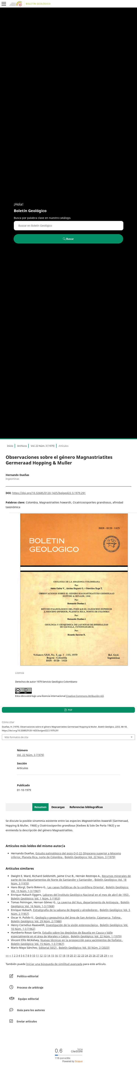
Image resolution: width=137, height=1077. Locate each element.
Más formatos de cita (16, 737)
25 (90, 955)
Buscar (68, 239)
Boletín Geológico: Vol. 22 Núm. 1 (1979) (96, 936)
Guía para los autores (31, 1010)
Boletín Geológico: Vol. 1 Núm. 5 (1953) (35, 898)
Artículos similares (20, 868)
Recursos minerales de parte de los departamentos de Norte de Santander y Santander (71, 877)
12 (41, 955)
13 (44, 955)
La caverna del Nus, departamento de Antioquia (88, 902)
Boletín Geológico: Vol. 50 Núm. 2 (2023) (84, 947)
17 (60, 955)
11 (37, 955)
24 (86, 955)
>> (111, 955)
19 (67, 955)
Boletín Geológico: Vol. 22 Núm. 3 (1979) (90, 857)
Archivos (22, 446)
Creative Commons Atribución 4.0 (85, 696)
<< (7, 955)
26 (94, 955)
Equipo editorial (28, 999)
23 (82, 955)
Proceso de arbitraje (30, 987)
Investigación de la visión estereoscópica (72, 925)
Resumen (40, 807)
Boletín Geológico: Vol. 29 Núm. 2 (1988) (36, 921)
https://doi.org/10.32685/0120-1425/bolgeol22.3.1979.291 (49, 493)
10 (33, 955)
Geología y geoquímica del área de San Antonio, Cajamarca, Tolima (78, 917)
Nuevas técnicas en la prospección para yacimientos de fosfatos (81, 940)
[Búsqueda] (68, 225)
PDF (69, 710)
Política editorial (27, 976)
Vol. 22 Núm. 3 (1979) (43, 446)
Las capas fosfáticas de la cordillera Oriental (75, 887)
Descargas (58, 807)
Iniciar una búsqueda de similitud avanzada (54, 964)
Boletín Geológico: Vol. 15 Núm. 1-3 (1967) (37, 944)
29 (105, 955)
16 (56, 955)
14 (48, 955)
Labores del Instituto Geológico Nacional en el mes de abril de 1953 (86, 895)
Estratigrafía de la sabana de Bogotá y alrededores (65, 910)
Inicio (10, 446)
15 (52, 955)
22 (78, 955)
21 (75, 955)
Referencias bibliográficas (86, 807)
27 (97, 955)
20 (71, 955)
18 (63, 955)
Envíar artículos (27, 1021)
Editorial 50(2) (48, 947)
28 (101, 955)
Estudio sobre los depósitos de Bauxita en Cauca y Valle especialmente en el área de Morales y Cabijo (62, 934)
